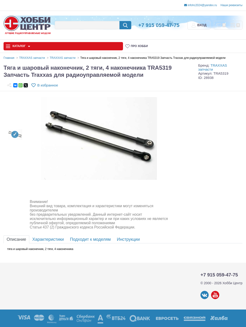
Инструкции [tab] (128, 239)
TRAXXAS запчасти (212, 67)
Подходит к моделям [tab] (90, 239)
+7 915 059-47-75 (158, 25)
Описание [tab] (16, 239)
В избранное (47, 85)
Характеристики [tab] (48, 239)
